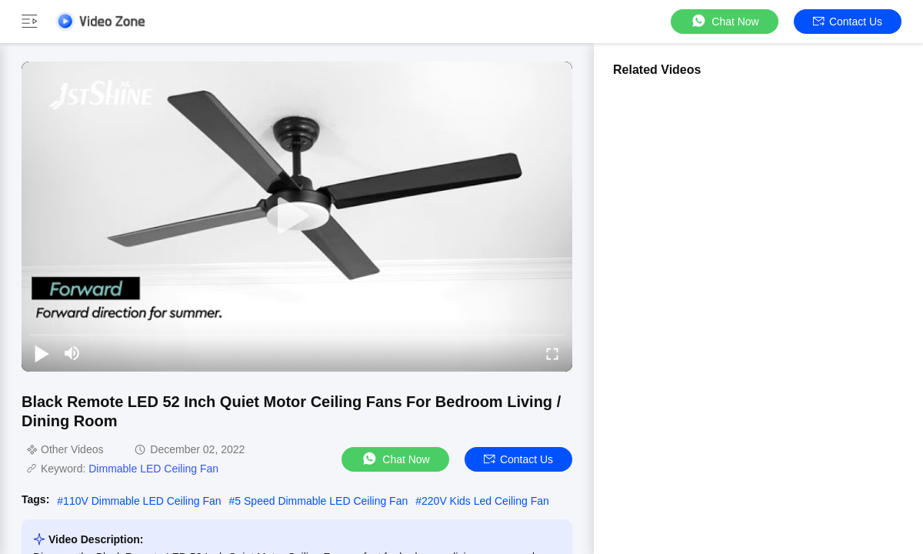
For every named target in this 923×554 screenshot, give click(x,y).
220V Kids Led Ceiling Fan (485, 501)
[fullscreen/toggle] (552, 353)
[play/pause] (41, 353)
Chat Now (724, 21)
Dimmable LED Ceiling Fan (153, 468)
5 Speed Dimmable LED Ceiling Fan (321, 501)
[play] (297, 216)
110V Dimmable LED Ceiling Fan (142, 501)
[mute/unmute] (72, 353)
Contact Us (847, 21)
